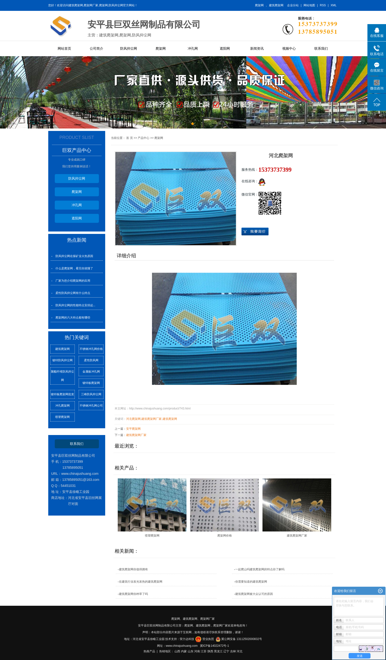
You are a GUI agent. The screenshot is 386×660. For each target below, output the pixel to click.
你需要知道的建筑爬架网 (251, 581)
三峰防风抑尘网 (91, 394)
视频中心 (289, 48)
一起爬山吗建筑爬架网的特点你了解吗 (259, 569)
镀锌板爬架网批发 (62, 394)
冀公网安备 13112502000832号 (241, 639)
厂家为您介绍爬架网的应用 (72, 280)
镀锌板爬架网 (91, 383)
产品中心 (143, 138)
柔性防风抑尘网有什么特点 (72, 293)
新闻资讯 (257, 48)
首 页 (129, 138)
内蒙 (184, 651)
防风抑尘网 (128, 48)
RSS (323, 5)
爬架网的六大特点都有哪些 (72, 317)
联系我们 (321, 48)
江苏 (204, 651)
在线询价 (255, 231)
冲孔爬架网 (62, 405)
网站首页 (64, 48)
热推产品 (149, 651)
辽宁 (226, 651)
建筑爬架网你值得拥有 (133, 569)
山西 (177, 651)
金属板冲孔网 (91, 371)
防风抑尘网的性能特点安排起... (75, 305)
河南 (197, 651)
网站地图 (309, 5)
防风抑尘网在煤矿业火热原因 (74, 256)
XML (334, 5)
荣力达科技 (187, 639)
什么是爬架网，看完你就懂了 (74, 268)
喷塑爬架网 (62, 417)
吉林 (233, 651)
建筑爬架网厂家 (151, 419)
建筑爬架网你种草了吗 (133, 594)
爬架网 (259, 5)
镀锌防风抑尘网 (62, 360)
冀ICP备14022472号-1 (214, 645)
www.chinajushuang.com (182, 645)
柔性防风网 (91, 360)
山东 (190, 651)
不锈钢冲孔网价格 (91, 349)
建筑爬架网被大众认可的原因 (254, 594)
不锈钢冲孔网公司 (91, 405)
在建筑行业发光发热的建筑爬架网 (140, 581)
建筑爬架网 (276, 5)
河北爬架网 (133, 419)
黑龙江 (218, 651)
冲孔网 (193, 48)
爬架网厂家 (207, 618)
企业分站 (293, 5)
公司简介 (96, 48)
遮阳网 (225, 48)
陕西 (210, 651)
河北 (239, 651)
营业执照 (208, 639)
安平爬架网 (133, 428)
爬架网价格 (224, 535)
